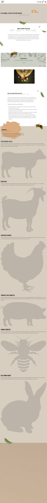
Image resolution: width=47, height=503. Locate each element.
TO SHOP (24, 62)
